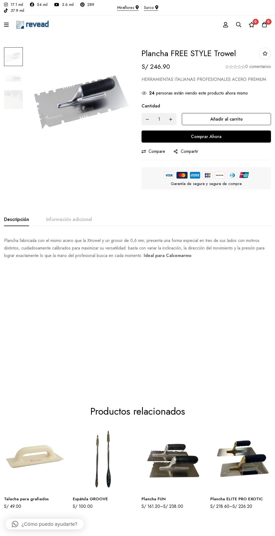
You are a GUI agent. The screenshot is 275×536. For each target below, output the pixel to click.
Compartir (189, 151)
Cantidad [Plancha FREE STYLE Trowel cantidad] (151, 106)
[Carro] (264, 25)
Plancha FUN (154, 378)
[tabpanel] (137, 248)
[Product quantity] (159, 119)
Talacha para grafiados (26, 378)
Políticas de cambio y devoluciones (170, 485)
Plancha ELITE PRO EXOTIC (237, 378)
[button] (44, 524)
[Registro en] (223, 25)
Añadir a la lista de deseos (265, 54)
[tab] (16, 220)
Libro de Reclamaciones (162, 467)
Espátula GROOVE (91, 378)
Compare (157, 151)
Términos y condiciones (162, 476)
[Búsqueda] (237, 25)
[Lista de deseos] (250, 25)
